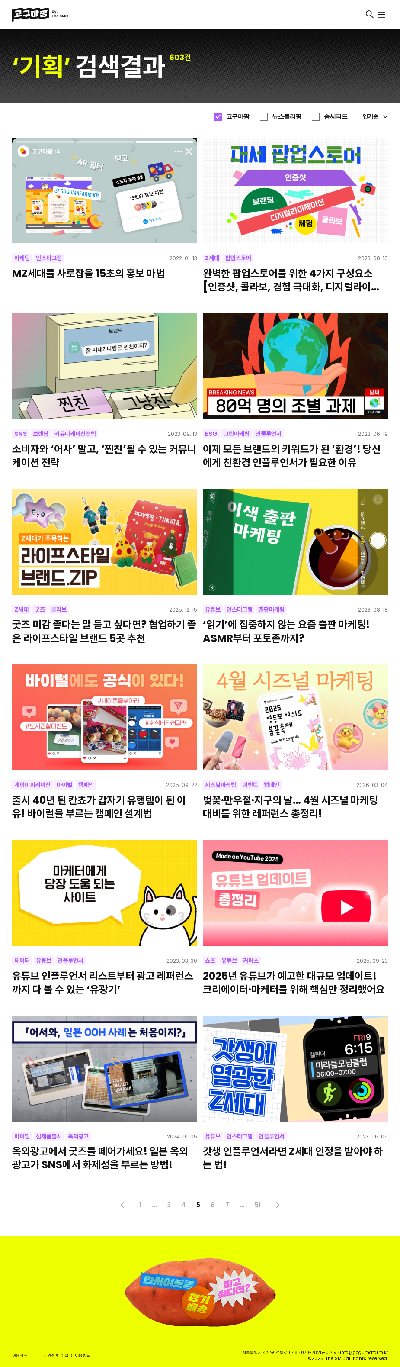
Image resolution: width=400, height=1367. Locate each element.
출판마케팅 (272, 609)
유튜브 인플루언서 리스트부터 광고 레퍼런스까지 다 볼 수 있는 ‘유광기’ (102, 982)
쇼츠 (210, 960)
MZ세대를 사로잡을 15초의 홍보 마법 (88, 273)
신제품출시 (49, 1136)
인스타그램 (49, 258)
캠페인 (86, 784)
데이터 (22, 960)
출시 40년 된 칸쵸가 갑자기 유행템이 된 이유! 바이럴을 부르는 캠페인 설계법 (99, 806)
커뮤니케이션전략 (75, 433)
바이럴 (64, 784)
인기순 (375, 116)
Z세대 (212, 258)
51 (258, 1205)
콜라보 (59, 609)
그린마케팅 (237, 433)
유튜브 (213, 609)
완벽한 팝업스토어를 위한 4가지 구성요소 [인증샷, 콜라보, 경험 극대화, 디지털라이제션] (291, 280)
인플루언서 (269, 433)
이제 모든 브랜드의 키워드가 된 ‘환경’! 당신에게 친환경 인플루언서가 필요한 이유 (292, 455)
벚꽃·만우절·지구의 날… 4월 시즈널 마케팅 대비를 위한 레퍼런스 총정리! (290, 806)
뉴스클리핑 (286, 116)
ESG (211, 433)
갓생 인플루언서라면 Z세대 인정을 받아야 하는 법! (293, 1158)
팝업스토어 (238, 258)
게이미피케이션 (32, 784)
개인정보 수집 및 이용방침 (67, 1355)
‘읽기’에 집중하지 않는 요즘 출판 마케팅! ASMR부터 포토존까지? (286, 631)
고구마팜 (238, 116)
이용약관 (20, 1355)
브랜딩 (40, 433)
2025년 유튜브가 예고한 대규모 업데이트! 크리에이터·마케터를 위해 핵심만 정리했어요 (294, 982)
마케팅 (22, 258)
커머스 (251, 960)
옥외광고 (78, 1136)
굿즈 (40, 609)
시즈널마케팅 (220, 784)
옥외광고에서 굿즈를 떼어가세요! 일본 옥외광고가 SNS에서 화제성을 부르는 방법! (100, 1158)
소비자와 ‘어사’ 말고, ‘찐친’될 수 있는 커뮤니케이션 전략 (104, 455)
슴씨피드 (335, 116)
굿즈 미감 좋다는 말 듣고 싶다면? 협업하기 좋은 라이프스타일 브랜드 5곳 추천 (104, 631)
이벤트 (250, 784)
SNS (20, 433)
